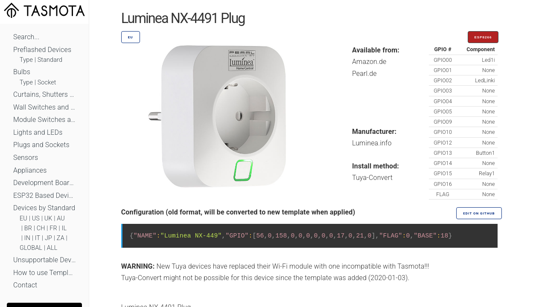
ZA (60, 238)
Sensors (25, 158)
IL (64, 228)
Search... (26, 37)
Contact (25, 285)
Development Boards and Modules (44, 183)
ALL (52, 248)
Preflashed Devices (42, 50)
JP (48, 238)
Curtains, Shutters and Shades (44, 94)
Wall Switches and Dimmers (44, 107)
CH (41, 228)
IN (27, 238)
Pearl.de (364, 74)
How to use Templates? (44, 273)
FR (53, 228)
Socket (47, 82)
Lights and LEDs (38, 132)
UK (48, 218)
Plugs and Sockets (41, 145)
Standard (50, 60)
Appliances (30, 170)
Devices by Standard (44, 208)
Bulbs (21, 72)
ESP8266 (483, 37)
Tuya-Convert (372, 178)
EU (23, 218)
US (36, 218)
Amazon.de (369, 62)
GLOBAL (31, 248)
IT (38, 238)
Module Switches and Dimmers (44, 120)
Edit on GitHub (479, 213)
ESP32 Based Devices (44, 195)
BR (28, 228)
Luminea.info (372, 143)
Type (26, 60)
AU (61, 218)
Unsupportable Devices (44, 260)
